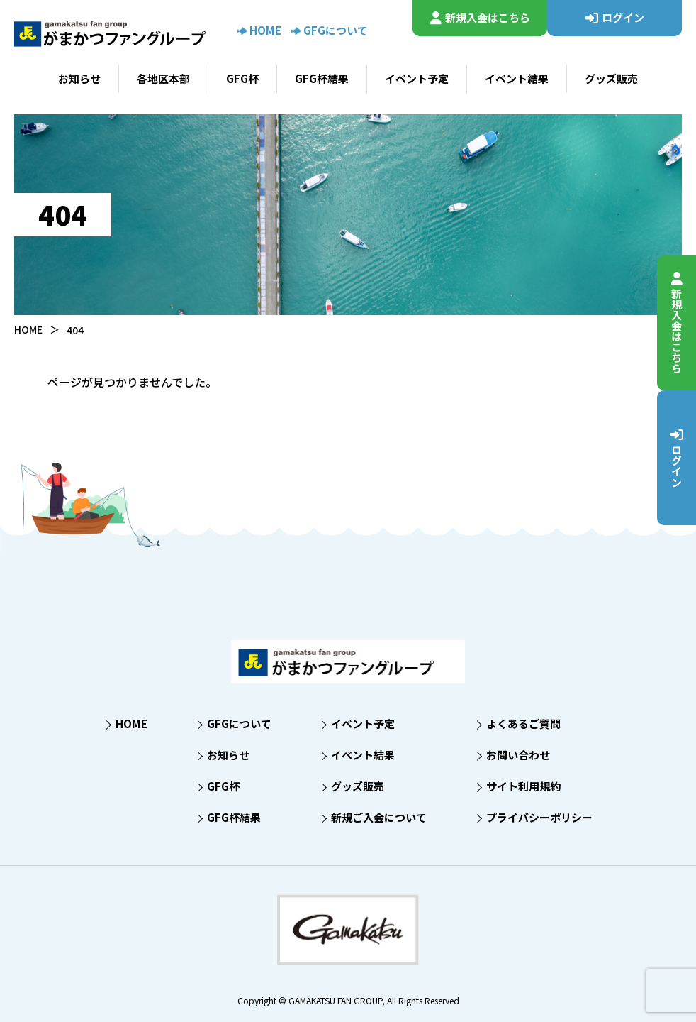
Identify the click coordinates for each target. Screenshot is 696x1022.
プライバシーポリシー (539, 817)
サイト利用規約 (523, 786)
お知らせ (79, 78)
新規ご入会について (379, 817)
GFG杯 (242, 78)
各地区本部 (163, 78)
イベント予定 (417, 78)
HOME (259, 30)
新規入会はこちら (677, 322)
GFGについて (329, 30)
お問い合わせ (518, 754)
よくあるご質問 (523, 723)
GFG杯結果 (322, 78)
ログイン (677, 457)
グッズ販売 (611, 78)
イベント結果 (517, 78)
